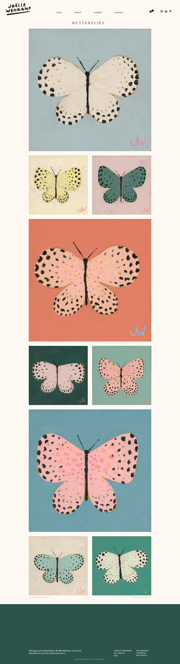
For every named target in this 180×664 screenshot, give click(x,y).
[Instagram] (161, 11)
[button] (151, 11)
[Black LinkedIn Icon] (166, 11)
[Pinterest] (170, 11)
